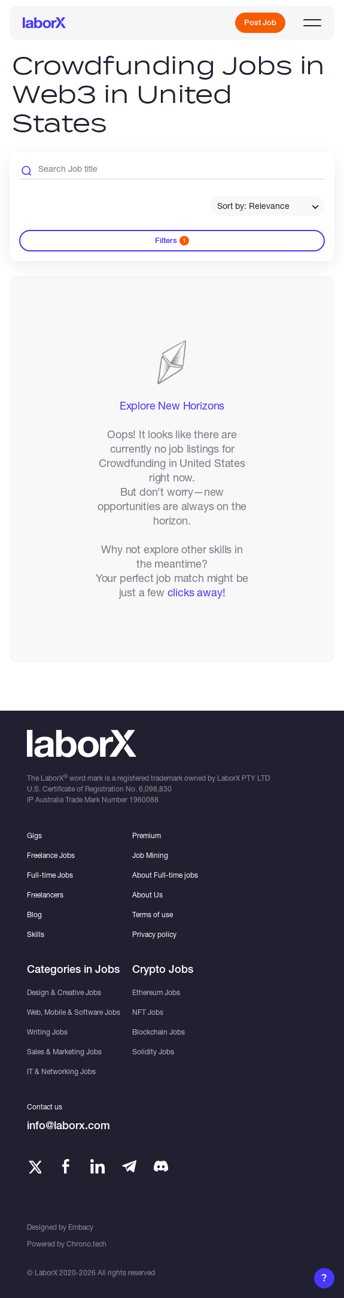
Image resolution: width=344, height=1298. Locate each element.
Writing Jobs (47, 1031)
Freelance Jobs (51, 855)
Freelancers (45, 894)
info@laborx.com (68, 1125)
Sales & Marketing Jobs (64, 1051)
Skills (35, 934)
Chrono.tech (86, 1243)
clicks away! (197, 592)
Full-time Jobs (50, 875)
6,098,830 (155, 788)
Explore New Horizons (172, 405)
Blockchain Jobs (158, 1031)
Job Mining (150, 855)
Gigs (34, 835)
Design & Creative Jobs (64, 992)
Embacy (80, 1227)
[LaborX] (44, 22)
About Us (147, 894)
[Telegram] (129, 1166)
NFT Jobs (147, 1012)
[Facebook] (66, 1166)
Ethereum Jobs (156, 992)
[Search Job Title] (172, 171)
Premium (146, 835)
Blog (34, 914)
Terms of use (152, 914)
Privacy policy (154, 934)
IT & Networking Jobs (61, 1071)
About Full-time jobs (165, 875)
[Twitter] (34, 1166)
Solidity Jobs (153, 1051)
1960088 (144, 799)
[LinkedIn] (97, 1166)
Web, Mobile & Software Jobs (73, 1012)
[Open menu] (312, 23)
